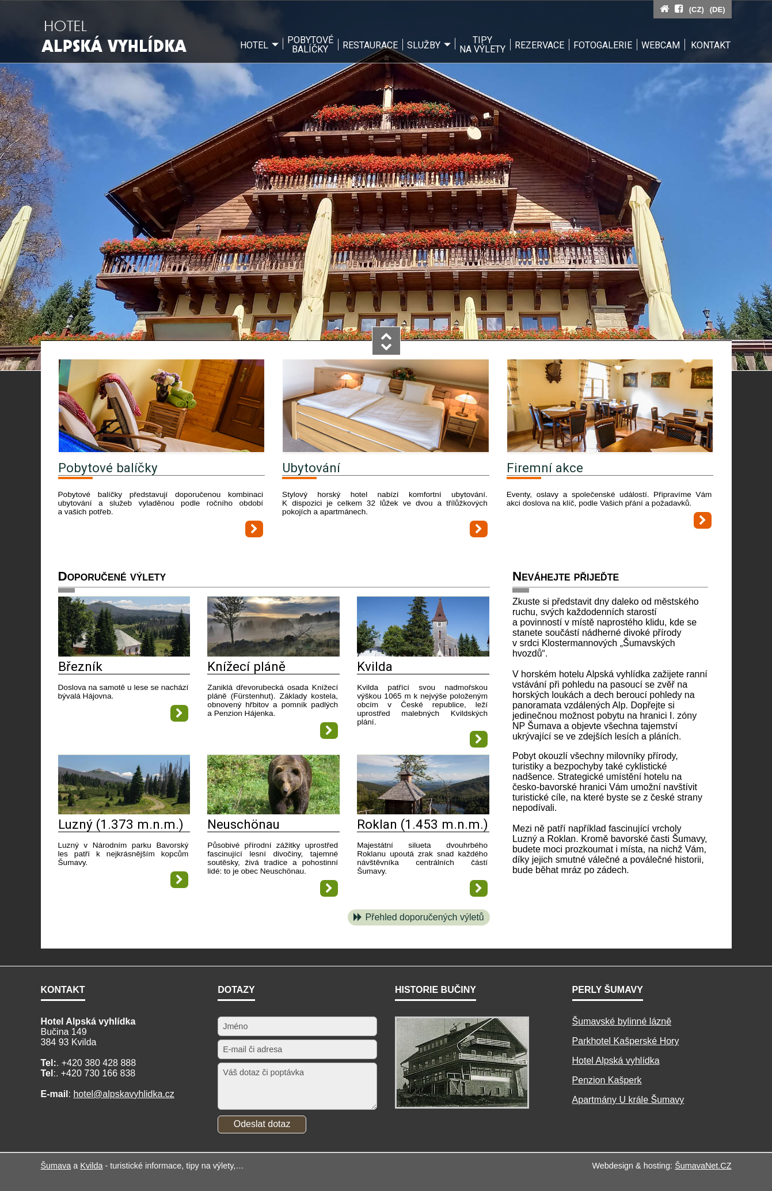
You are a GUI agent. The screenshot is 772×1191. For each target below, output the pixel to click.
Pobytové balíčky (108, 467)
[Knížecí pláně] (273, 653)
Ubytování (311, 467)
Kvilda (375, 666)
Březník (80, 666)
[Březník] (124, 653)
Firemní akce (545, 467)
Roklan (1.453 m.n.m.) (422, 824)
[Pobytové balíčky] (162, 406)
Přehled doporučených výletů (424, 917)
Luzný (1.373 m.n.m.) (121, 824)
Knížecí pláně (246, 666)
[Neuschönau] (273, 811)
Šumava (56, 1165)
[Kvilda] (423, 653)
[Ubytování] (386, 406)
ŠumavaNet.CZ (703, 1165)
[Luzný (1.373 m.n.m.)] (124, 811)
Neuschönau (243, 824)
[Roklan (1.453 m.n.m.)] (423, 811)
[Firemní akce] (610, 406)
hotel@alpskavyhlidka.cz (123, 1094)
